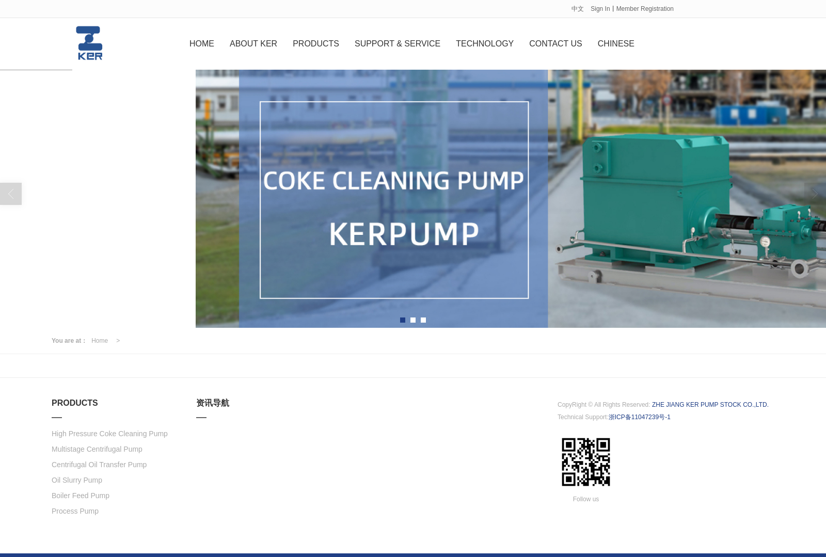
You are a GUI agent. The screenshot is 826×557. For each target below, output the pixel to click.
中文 (577, 8)
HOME (201, 43)
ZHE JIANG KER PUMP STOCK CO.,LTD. (710, 404)
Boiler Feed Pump (80, 495)
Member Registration (645, 8)
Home (99, 340)
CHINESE (616, 43)
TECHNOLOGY (485, 43)
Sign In (600, 8)
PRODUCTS (316, 43)
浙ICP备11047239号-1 (640, 416)
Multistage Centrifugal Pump (97, 448)
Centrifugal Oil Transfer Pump (99, 464)
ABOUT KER (253, 43)
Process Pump (75, 510)
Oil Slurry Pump (77, 479)
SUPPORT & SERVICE (397, 43)
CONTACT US (555, 43)
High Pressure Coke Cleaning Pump (110, 433)
